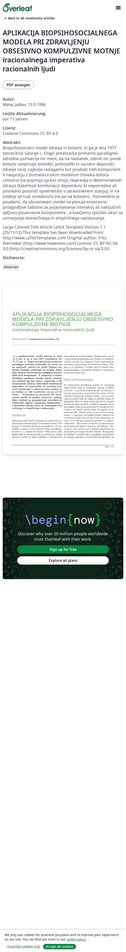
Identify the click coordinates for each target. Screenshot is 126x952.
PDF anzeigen (18, 84)
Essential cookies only (23, 946)
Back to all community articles (29, 18)
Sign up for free (63, 549)
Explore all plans (63, 560)
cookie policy (75, 939)
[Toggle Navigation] (118, 7)
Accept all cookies (59, 946)
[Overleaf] (17, 7)
